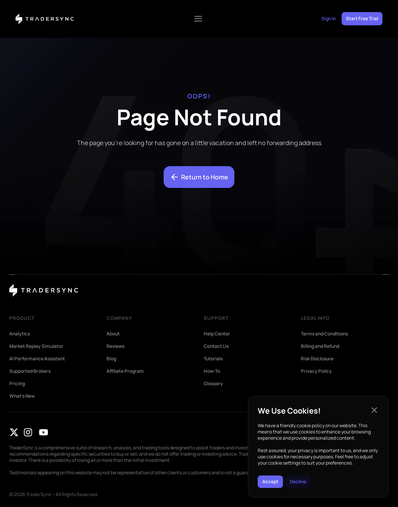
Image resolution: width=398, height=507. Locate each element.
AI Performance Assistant (37, 359)
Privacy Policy (316, 371)
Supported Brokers (30, 371)
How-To (212, 371)
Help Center (217, 334)
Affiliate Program (125, 371)
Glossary (213, 384)
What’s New (22, 396)
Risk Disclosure (317, 359)
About (113, 334)
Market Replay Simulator (36, 346)
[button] (374, 410)
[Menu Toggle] (198, 18)
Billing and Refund (320, 346)
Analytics (19, 334)
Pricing (17, 384)
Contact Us (216, 346)
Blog (111, 359)
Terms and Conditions (324, 334)
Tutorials (213, 359)
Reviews (115, 346)
